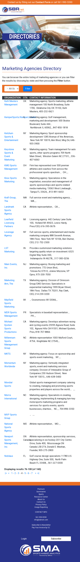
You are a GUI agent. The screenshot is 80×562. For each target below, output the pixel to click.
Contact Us (41, 502)
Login (24, 538)
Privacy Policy (41, 505)
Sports (41, 494)
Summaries (41, 492)
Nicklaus (8, 456)
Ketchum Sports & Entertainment (11, 137)
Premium (41, 489)
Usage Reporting (41, 507)
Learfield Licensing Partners (9, 223)
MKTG (7, 353)
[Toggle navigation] (76, 9)
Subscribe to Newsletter (41, 525)
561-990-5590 (41, 517)
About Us (41, 499)
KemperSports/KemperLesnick (20, 117)
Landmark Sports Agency (9, 210)
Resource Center (41, 497)
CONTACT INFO (41, 512)
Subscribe (56, 538)
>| (38, 473)
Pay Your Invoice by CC (41, 528)
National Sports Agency (8, 427)
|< (6, 473)
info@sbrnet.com (41, 520)
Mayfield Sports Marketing (9, 303)
